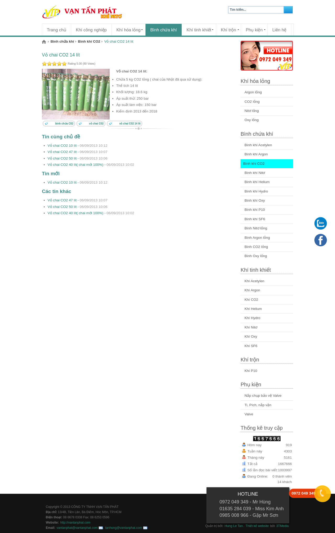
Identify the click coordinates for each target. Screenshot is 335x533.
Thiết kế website (257, 526)
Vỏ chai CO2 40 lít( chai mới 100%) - (91, 165)
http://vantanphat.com (75, 522)
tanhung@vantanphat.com (123, 528)
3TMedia (282, 526)
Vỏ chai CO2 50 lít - (78, 158)
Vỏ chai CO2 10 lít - (78, 146)
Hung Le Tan (234, 526)
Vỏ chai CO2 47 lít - (78, 152)
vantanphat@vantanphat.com (77, 528)
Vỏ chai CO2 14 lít (61, 55)
